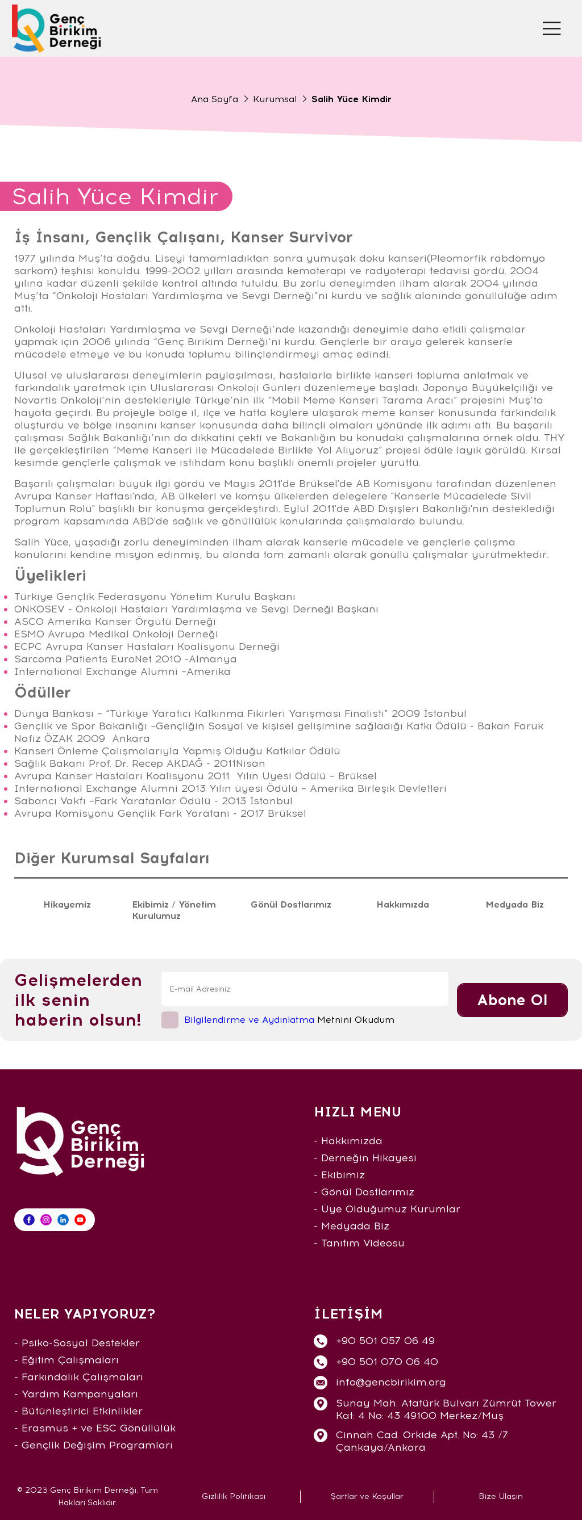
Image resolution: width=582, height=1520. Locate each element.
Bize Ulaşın (501, 1496)
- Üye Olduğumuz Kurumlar (387, 1209)
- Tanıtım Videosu (359, 1243)
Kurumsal (275, 99)
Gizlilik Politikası (233, 1496)
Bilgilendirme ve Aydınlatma (249, 1019)
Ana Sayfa (214, 99)
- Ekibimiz (339, 1175)
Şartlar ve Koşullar (367, 1496)
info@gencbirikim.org (391, 1382)
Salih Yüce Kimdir (351, 99)
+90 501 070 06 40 (387, 1361)
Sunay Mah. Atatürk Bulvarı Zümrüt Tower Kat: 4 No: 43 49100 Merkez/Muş (446, 1409)
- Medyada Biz (351, 1226)
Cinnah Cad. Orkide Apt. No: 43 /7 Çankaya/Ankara (422, 1441)
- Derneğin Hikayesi (365, 1158)
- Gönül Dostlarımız (364, 1192)
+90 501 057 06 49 (385, 1340)
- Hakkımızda (348, 1141)
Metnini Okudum (289, 1019)
